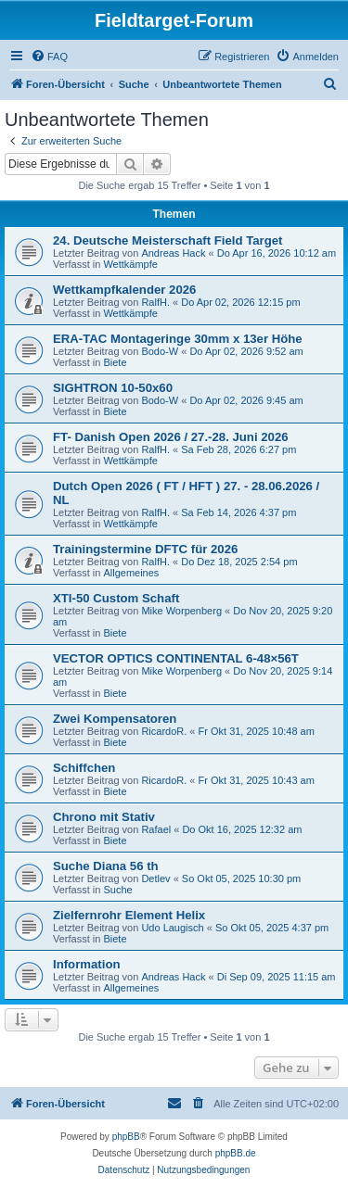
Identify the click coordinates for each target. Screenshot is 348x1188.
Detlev (155, 878)
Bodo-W (159, 351)
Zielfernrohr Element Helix (129, 915)
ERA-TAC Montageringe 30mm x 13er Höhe (178, 339)
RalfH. (155, 302)
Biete (114, 362)
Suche (117, 889)
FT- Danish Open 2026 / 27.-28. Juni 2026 (171, 437)
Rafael (156, 829)
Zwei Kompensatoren (114, 719)
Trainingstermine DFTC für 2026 (145, 549)
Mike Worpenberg (181, 610)
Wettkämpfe (130, 264)
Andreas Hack (173, 253)
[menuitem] (49, 56)
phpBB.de (235, 1153)
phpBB (126, 1136)
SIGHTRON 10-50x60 (113, 388)
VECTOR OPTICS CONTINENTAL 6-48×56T (176, 658)
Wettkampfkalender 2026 (124, 290)
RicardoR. (164, 731)
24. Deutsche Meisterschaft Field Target (167, 240)
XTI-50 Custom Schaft (116, 598)
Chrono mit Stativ (104, 817)
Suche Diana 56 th (106, 866)
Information (87, 964)
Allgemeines (131, 572)
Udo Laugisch (172, 927)
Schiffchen (84, 768)
